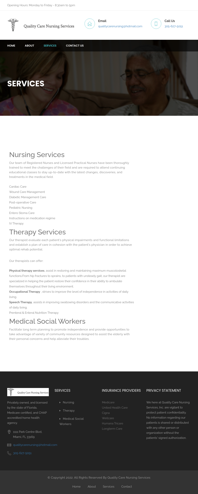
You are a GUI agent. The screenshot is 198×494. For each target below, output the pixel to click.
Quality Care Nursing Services (129, 477)
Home (11, 46)
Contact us (75, 46)
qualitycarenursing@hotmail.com (120, 26)
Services (50, 46)
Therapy (67, 410)
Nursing (67, 402)
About (29, 46)
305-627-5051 (174, 26)
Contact (126, 486)
